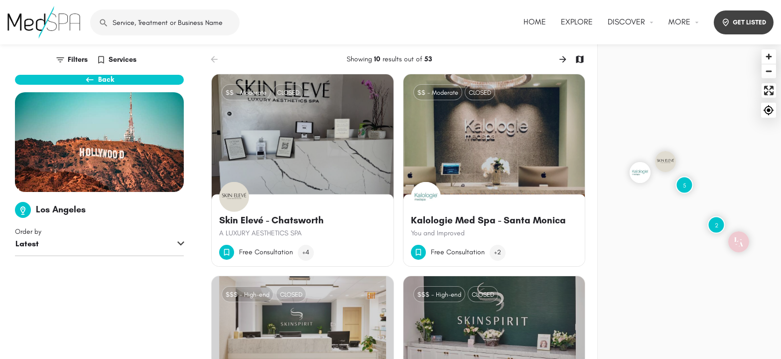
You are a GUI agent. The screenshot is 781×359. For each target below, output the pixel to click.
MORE (679, 21)
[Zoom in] (769, 56)
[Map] (689, 201)
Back (100, 85)
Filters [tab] (78, 59)
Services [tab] (122, 59)
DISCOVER (626, 21)
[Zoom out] (769, 71)
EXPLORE (577, 21)
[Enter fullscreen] (769, 90)
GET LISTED (743, 22)
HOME (534, 21)
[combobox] (99, 262)
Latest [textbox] (27, 261)
